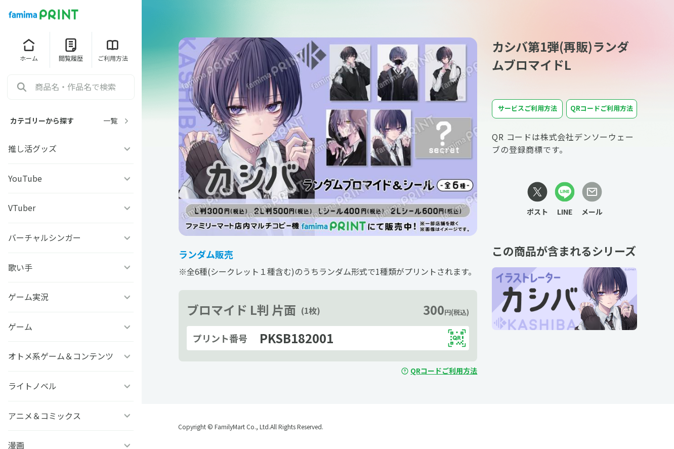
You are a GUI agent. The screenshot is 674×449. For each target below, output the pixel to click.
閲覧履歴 (71, 49)
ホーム (29, 49)
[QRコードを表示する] (457, 338)
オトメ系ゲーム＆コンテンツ (71, 356)
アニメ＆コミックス (71, 416)
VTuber (71, 207)
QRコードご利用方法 (439, 370)
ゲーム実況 (71, 297)
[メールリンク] (592, 199)
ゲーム (71, 326)
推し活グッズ (71, 148)
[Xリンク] (537, 199)
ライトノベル (71, 386)
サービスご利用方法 (527, 108)
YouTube (71, 178)
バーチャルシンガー (71, 237)
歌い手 (71, 267)
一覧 (117, 121)
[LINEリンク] (564, 199)
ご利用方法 (113, 49)
